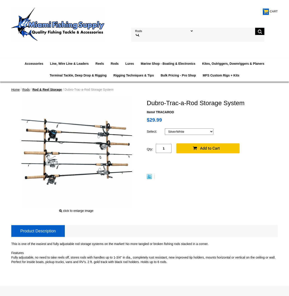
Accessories (34, 63)
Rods (115, 63)
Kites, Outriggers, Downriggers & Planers (233, 63)
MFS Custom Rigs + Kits (221, 75)
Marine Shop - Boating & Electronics (168, 63)
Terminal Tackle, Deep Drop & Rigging (78, 75)
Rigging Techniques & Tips (133, 75)
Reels (100, 63)
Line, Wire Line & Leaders (69, 63)
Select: (152, 131)
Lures (129, 63)
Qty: (150, 149)
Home (15, 89)
